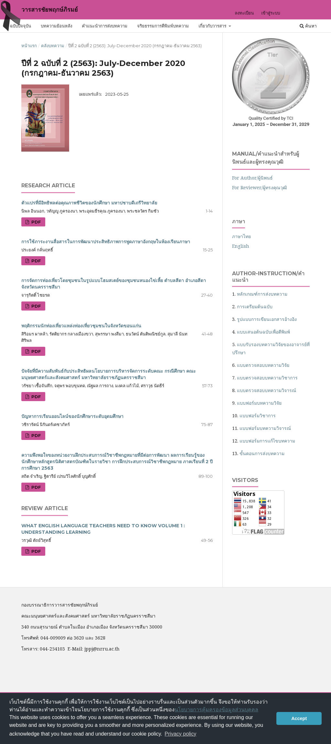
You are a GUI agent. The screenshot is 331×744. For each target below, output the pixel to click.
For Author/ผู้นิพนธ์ (252, 178)
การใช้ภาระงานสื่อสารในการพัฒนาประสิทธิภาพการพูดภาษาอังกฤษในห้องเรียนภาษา (105, 242)
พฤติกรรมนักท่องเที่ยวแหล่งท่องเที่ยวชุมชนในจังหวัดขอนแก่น (81, 326)
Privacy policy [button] (180, 734)
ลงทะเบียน (244, 13)
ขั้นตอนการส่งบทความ (262, 453)
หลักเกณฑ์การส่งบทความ (262, 294)
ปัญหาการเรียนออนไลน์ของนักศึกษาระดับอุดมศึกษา (72, 416)
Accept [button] (299, 718)
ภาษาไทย (241, 236)
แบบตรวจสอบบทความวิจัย (263, 365)
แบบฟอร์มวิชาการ (258, 415)
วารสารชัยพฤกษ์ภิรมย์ (49, 9)
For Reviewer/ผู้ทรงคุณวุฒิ (259, 187)
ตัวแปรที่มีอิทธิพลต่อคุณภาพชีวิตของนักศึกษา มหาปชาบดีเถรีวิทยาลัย (89, 203)
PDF (35, 221)
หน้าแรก (29, 45)
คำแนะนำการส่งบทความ (104, 25)
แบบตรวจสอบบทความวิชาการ (267, 378)
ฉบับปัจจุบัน (20, 25)
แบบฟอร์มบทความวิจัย (259, 403)
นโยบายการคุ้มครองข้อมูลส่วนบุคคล (216, 709)
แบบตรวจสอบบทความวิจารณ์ (266, 390)
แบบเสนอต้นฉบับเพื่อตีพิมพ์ (263, 332)
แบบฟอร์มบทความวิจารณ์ (265, 428)
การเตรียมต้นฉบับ (254, 306)
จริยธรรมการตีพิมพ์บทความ (163, 25)
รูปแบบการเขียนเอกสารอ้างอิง (267, 319)
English (240, 246)
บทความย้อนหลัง (56, 25)
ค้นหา (308, 26)
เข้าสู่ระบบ (270, 13)
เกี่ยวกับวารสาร (213, 25)
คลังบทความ (52, 45)
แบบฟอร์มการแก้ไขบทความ (267, 441)
